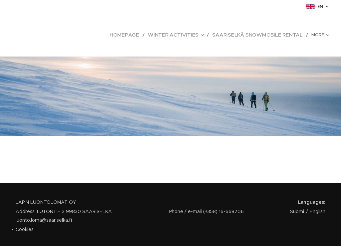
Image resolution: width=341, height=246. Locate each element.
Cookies (25, 229)
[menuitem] (70, 35)
